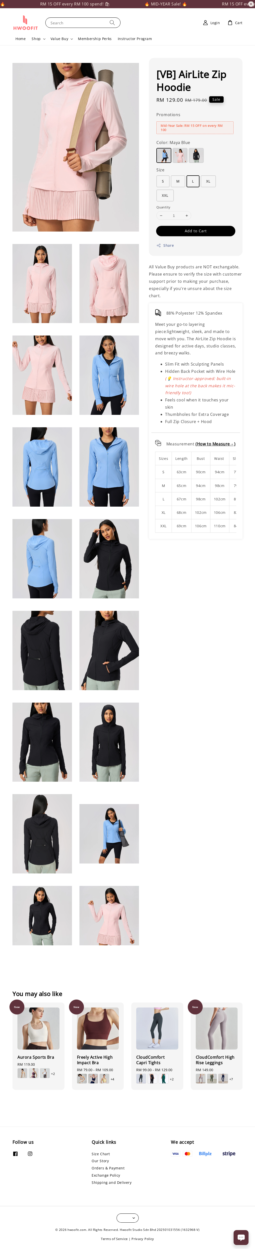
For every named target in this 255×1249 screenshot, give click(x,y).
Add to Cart (196, 230)
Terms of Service (114, 1239)
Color (173, 142)
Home (20, 38)
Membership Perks (95, 38)
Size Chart (101, 1154)
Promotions (168, 114)
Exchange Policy (106, 1175)
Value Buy (59, 39)
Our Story (100, 1160)
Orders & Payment (108, 1168)
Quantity (163, 207)
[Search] (112, 22)
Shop (36, 39)
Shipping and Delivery (112, 1182)
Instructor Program (135, 38)
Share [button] (165, 245)
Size (160, 170)
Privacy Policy (142, 1239)
